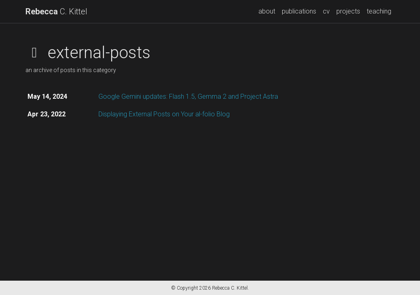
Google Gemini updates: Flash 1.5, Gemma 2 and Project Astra (188, 96)
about (266, 11)
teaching (379, 11)
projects (348, 11)
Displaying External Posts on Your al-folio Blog (164, 114)
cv (326, 11)
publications (299, 11)
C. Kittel (56, 11)
